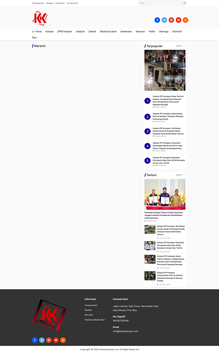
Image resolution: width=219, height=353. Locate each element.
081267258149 (120, 320)
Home (37, 31)
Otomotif (177, 31)
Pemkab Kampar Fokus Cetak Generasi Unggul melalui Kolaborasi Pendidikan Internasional (163, 215)
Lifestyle (80, 31)
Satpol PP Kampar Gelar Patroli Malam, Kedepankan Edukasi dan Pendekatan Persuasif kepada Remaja (168, 100)
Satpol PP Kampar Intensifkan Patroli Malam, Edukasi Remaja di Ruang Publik (168, 116)
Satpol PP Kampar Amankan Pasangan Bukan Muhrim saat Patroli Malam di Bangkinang (167, 145)
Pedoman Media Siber (95, 320)
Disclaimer (60, 3)
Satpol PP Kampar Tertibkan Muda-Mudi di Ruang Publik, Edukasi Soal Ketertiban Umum (168, 131)
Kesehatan (126, 31)
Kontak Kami (72, 3)
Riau (34, 37)
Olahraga (163, 31)
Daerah (92, 31)
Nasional (140, 31)
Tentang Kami (38, 3)
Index (180, 46)
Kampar (50, 31)
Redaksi (49, 3)
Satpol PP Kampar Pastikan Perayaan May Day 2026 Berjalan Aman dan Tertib (169, 160)
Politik (152, 31)
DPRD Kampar (64, 31)
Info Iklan (89, 315)
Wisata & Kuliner (108, 31)
